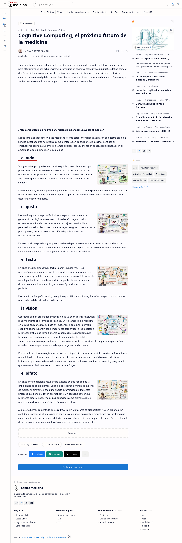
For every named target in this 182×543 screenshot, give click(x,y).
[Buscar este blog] (53, 4)
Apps (144, 518)
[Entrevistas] (160, 174)
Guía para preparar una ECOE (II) (152, 131)
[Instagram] (139, 151)
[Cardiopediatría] (100, 12)
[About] (5, 40)
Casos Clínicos (22, 518)
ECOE (60, 522)
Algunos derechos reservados (54, 537)
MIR (59, 518)
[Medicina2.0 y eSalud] (74, 444)
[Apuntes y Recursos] (131, 12)
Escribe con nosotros (109, 518)
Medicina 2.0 (147, 522)
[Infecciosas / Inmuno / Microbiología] (162, 100)
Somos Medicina (30, 537)
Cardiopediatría (23, 525)
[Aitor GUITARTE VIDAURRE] (36, 51)
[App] (156, 86)
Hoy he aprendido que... (26, 522)
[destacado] (163, 72)
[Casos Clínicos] (47, 12)
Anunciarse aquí (107, 522)
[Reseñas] (114, 12)
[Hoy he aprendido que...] (78, 12)
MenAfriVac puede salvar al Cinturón (150, 105)
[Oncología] (170, 113)
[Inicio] (5, 14)
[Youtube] (134, 151)
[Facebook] (149, 151)
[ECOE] (167, 54)
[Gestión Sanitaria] (157, 180)
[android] (150, 86)
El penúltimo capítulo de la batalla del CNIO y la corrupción (153, 119)
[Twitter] (144, 151)
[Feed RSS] (148, 12)
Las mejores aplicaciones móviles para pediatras (153, 92)
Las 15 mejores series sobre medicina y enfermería (150, 78)
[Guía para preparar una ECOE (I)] (153, 38)
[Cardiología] (169, 127)
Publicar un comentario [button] (73, 467)
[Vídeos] (60, 12)
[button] (5, 4)
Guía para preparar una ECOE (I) (152, 58)
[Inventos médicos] (52, 444)
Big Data (145, 529)
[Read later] (117, 51)
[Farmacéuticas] (139, 180)
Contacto (104, 515)
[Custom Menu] (5, 25)
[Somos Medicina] (17, 4)
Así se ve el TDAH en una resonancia (154, 141)
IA (142, 515)
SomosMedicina (23, 515)
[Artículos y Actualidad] (29, 444)
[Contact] (5, 46)
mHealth (145, 525)
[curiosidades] (153, 72)
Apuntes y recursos (66, 515)
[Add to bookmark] (171, 30)
